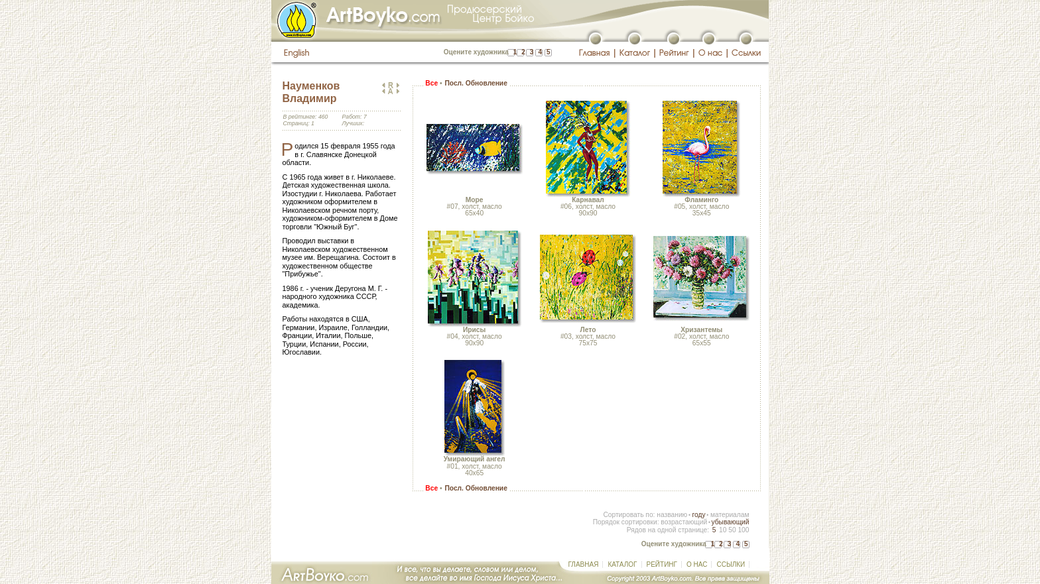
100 (743, 530)
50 (732, 530)
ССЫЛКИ (730, 564)
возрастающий (684, 522)
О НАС (696, 564)
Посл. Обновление (475, 83)
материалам (729, 514)
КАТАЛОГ (622, 564)
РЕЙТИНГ (662, 564)
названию (672, 514)
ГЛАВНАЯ (583, 564)
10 (722, 530)
